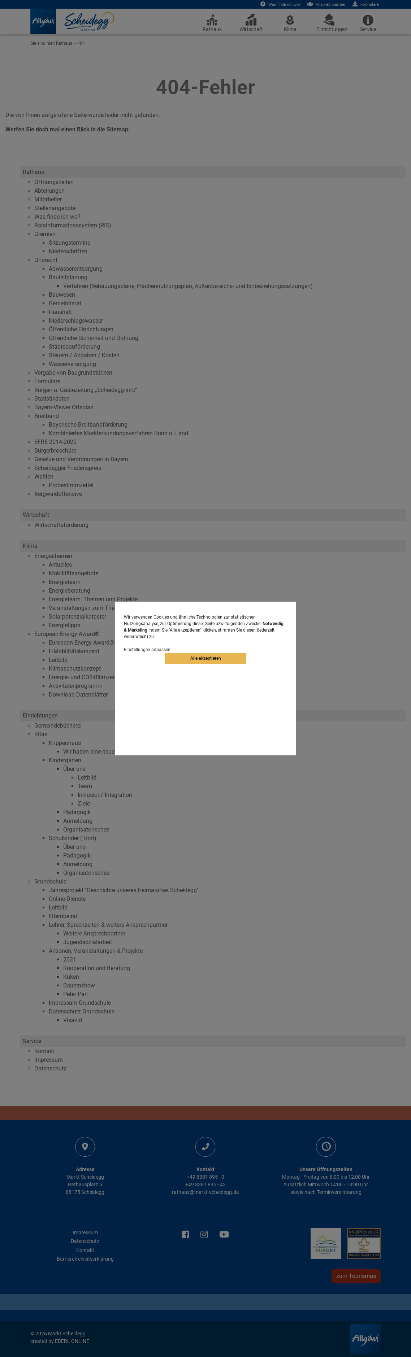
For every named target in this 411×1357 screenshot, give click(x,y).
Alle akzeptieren (205, 658)
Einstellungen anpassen (147, 649)
